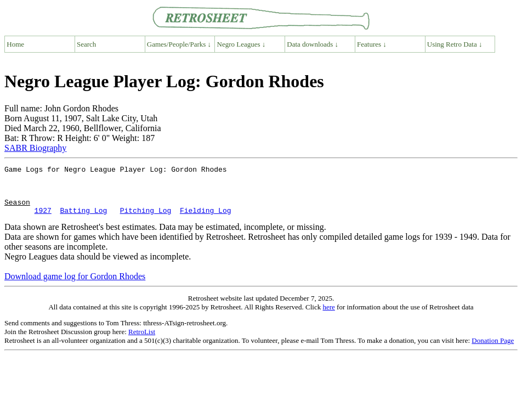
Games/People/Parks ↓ (179, 44)
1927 (43, 220)
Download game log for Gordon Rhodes (74, 286)
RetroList (141, 341)
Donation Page (493, 350)
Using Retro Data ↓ (455, 44)
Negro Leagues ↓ (241, 44)
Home (15, 44)
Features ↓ (372, 44)
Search (86, 44)
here (328, 317)
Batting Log (83, 220)
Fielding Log (205, 220)
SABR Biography (35, 148)
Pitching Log (146, 220)
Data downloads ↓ (312, 44)
